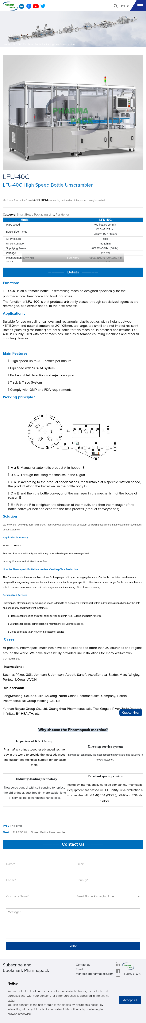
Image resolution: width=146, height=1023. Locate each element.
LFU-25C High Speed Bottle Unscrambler (38, 832)
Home (7, 44)
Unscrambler (68, 44)
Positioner (62, 214)
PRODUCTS (19, 44)
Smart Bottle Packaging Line (43, 44)
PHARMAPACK (131, 974)
